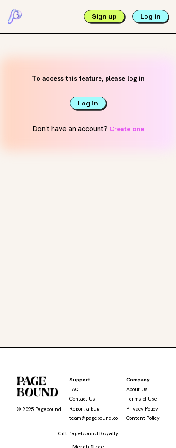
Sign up (104, 16)
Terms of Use (141, 399)
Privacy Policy (142, 408)
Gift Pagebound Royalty (88, 433)
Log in (150, 16)
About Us (137, 389)
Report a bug (84, 408)
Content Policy (143, 418)
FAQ (74, 389)
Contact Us (82, 399)
